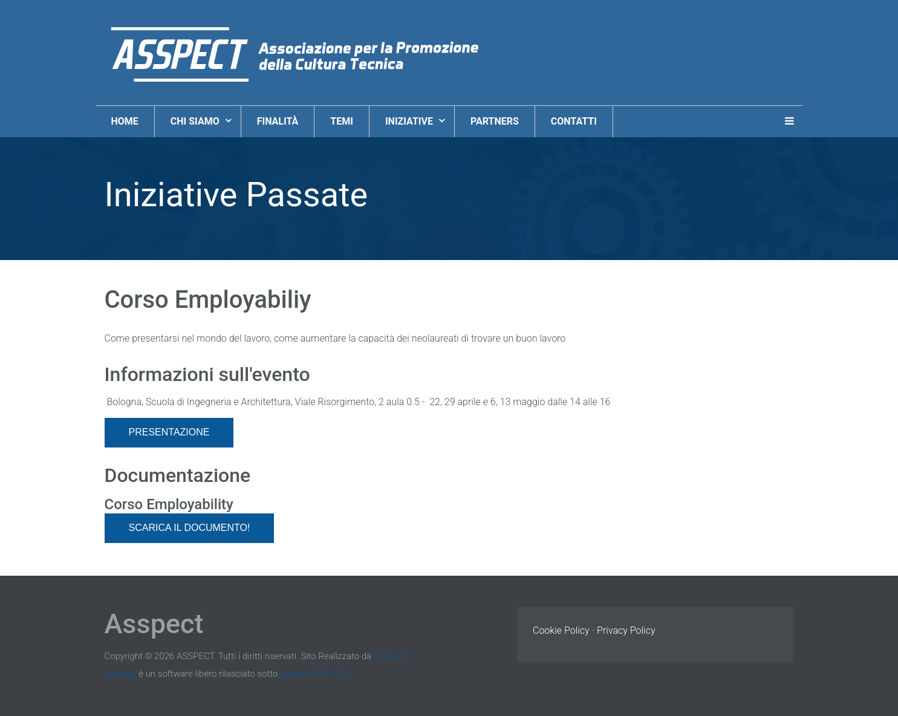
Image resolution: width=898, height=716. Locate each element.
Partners (494, 121)
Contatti (574, 121)
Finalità (278, 121)
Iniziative (410, 121)
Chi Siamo (196, 121)
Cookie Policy (561, 630)
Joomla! (121, 673)
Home (124, 121)
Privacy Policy (626, 630)
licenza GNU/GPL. (315, 673)
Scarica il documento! (189, 527)
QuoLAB (390, 656)
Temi (341, 121)
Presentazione (169, 432)
